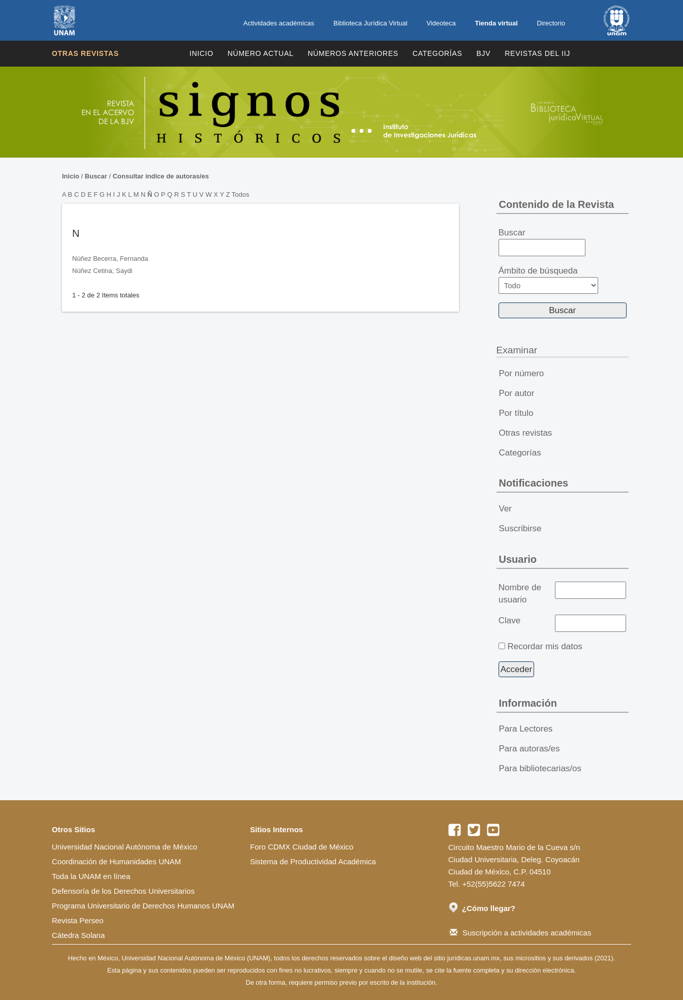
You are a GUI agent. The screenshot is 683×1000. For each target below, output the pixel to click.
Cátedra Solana (78, 935)
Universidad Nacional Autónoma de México (124, 846)
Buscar (96, 176)
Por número (521, 373)
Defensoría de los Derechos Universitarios (123, 891)
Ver (505, 508)
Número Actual (261, 53)
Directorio (551, 23)
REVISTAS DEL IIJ (537, 53)
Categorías (437, 53)
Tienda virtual (496, 23)
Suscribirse (520, 528)
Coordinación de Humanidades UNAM (116, 861)
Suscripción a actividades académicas (520, 932)
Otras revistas (85, 53)
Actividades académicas (278, 23)
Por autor (517, 393)
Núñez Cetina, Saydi (102, 271)
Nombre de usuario (520, 593)
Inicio (201, 53)
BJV (484, 53)
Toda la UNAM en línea (91, 876)
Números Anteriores (352, 53)
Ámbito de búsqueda (548, 280)
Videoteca (441, 23)
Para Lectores (526, 729)
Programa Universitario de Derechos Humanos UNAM (143, 905)
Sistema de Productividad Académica (313, 861)
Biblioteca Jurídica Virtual (370, 23)
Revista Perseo (78, 920)
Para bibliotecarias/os (540, 768)
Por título (516, 413)
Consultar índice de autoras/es (161, 176)
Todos (241, 194)
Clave (509, 620)
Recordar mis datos (544, 646)
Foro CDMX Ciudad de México (301, 846)
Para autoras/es (529, 748)
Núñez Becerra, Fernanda (110, 258)
